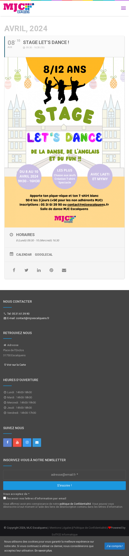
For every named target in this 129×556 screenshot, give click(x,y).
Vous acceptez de (16, 494)
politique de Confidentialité (75, 503)
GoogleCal (44, 254)
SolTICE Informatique (64, 534)
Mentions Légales (61, 527)
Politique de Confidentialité (89, 527)
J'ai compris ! (114, 546)
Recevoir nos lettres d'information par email (34, 498)
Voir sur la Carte (16, 364)
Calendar (24, 254)
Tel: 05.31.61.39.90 (18, 313)
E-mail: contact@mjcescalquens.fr (28, 318)
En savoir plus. (43, 550)
